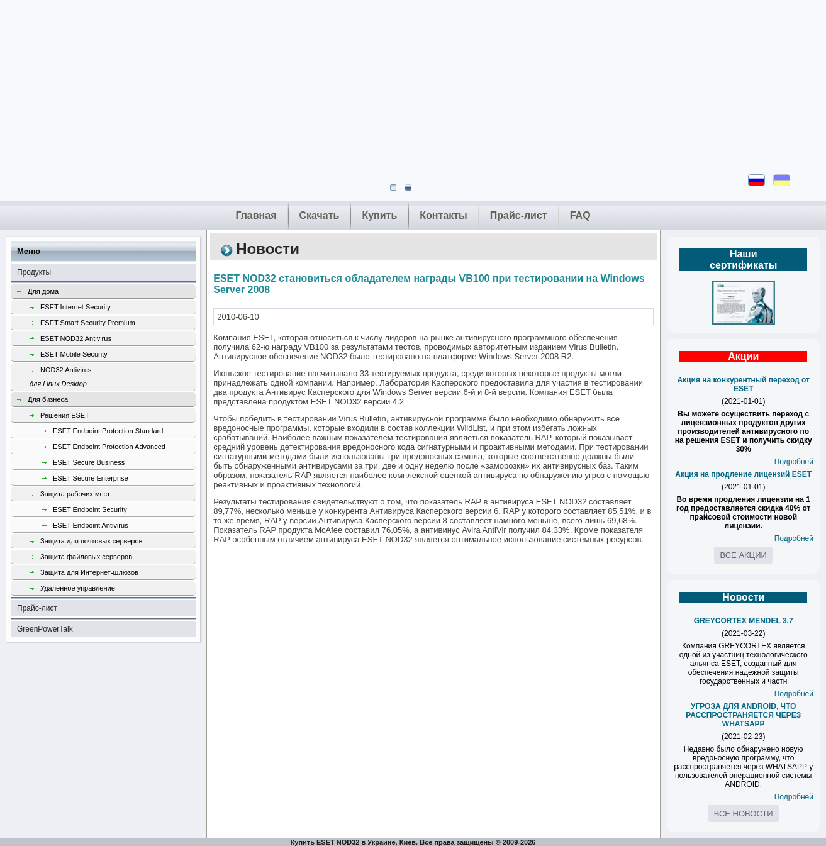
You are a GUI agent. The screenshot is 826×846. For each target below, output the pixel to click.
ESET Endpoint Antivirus (90, 525)
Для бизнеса (48, 399)
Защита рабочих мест (75, 494)
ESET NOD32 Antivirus (75, 338)
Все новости (743, 813)
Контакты (443, 215)
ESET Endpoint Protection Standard (108, 431)
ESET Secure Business (89, 462)
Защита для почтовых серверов (91, 541)
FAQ (580, 215)
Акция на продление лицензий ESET (743, 474)
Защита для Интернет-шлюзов (89, 572)
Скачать (319, 215)
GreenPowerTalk (45, 629)
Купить (379, 215)
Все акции (743, 555)
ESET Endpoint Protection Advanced (109, 446)
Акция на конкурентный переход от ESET (743, 384)
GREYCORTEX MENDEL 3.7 (743, 620)
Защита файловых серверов (86, 556)
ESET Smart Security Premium (87, 322)
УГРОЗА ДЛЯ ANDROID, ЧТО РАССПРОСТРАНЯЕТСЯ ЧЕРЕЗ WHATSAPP (743, 715)
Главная (255, 215)
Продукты (34, 272)
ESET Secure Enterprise (90, 478)
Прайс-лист (518, 215)
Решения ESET (64, 415)
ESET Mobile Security (74, 354)
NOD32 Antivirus (113, 378)
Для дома (43, 291)
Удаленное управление (77, 588)
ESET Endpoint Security (90, 509)
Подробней (793, 461)
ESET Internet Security (75, 307)
